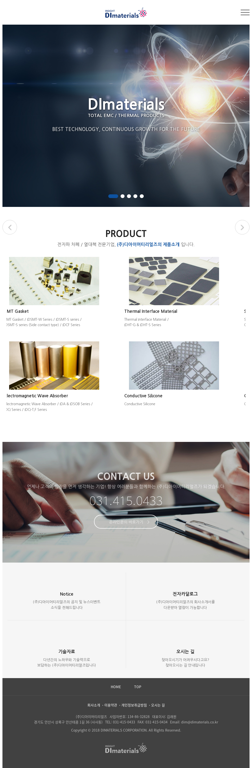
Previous (9, 227)
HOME (116, 686)
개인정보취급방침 (134, 704)
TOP (137, 686)
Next (242, 227)
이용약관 (110, 704)
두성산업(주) (126, 12)
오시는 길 (158, 704)
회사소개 (93, 704)
